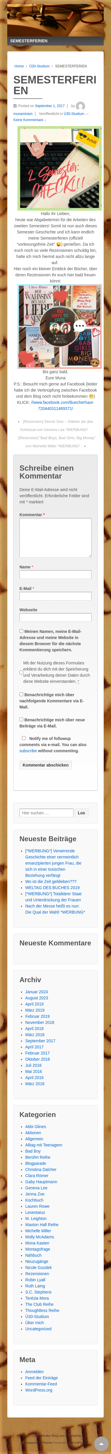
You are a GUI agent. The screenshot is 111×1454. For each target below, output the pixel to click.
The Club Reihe (39, 1311)
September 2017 (40, 1047)
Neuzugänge (36, 1268)
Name (25, 574)
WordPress (78, 1449)
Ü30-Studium (39, 66)
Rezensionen (37, 1280)
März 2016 (34, 1090)
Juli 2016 (33, 1072)
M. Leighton (35, 1225)
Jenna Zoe (34, 1201)
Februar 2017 (37, 1060)
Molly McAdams (39, 1244)
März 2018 (34, 1041)
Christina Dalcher (40, 1176)
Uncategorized (38, 1335)
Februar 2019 (37, 1023)
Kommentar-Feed (41, 1391)
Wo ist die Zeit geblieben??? (50, 888)
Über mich (34, 1329)
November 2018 (39, 1029)
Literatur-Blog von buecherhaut (60, 1442)
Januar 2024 (36, 998)
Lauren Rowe (37, 1213)
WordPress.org (38, 1397)
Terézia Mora (37, 1305)
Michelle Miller (38, 1237)
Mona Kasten (37, 1250)
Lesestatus (35, 1219)
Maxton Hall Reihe (41, 1231)
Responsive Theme (38, 1449)
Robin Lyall (35, 1286)
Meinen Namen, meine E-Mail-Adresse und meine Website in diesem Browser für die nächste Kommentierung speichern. (50, 647)
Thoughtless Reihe (42, 1317)
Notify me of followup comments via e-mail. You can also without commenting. (53, 751)
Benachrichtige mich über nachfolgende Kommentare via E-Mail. (51, 707)
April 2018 (34, 1035)
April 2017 (34, 1054)
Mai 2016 (33, 1078)
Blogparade (35, 1170)
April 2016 (34, 1084)
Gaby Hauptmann (41, 1188)
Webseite (28, 617)
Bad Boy (33, 1158)
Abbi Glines (35, 1133)
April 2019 (34, 1011)
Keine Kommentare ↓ (29, 120)
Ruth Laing (35, 1293)
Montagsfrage (37, 1256)
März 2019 (34, 1017)
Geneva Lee (36, 1195)
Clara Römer (36, 1182)
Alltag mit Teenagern (43, 1152)
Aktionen (33, 1139)
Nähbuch (33, 1262)
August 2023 (36, 1005)
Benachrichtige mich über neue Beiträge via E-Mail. (52, 730)
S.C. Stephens (38, 1299)
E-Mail (25, 595)
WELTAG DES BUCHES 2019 (52, 894)
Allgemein (34, 1146)
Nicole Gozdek (38, 1274)
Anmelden (34, 1378)
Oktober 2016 (37, 1066)
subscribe (28, 757)
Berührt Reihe (37, 1164)
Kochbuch (34, 1207)
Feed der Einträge (41, 1385)
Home (19, 66)
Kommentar (32, 514)
